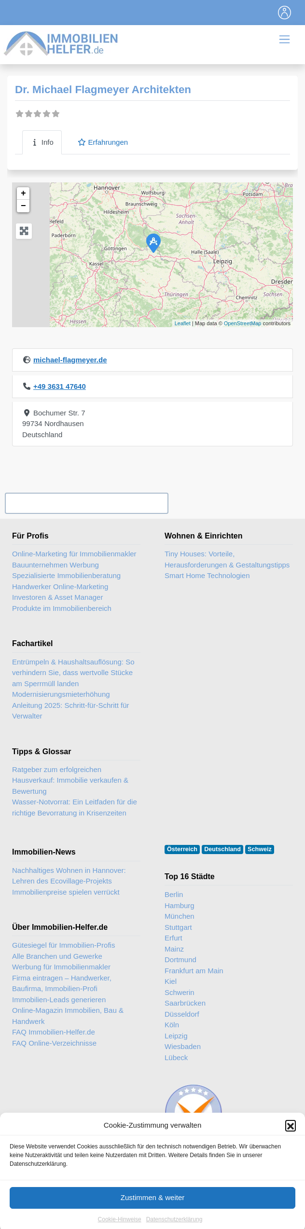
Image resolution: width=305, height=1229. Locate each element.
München (179, 916)
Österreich (182, 849)
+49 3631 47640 (59, 386)
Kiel (171, 981)
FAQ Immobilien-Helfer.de (53, 1032)
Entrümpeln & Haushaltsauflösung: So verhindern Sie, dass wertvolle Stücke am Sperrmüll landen (73, 673)
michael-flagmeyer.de (70, 360)
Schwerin (179, 992)
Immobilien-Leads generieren (59, 999)
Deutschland (222, 849)
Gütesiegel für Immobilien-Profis (63, 945)
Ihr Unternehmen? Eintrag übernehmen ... (86, 503)
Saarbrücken (185, 1003)
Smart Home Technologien (207, 575)
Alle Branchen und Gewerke (57, 956)
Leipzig (176, 1036)
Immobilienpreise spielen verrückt (66, 892)
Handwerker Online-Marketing (60, 586)
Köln (172, 1025)
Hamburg (179, 905)
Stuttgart (178, 927)
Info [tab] (42, 142)
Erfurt (173, 938)
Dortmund (180, 959)
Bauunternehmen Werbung (55, 565)
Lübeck (176, 1057)
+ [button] (23, 193)
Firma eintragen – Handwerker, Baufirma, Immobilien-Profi (61, 983)
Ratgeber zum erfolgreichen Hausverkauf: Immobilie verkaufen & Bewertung (70, 780)
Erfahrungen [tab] (102, 142)
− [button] (23, 206)
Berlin (174, 894)
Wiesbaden (183, 1046)
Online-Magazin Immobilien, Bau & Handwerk (68, 1015)
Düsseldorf (182, 1014)
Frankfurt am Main (194, 971)
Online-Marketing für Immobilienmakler (74, 554)
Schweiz (260, 849)
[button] (290, 1141)
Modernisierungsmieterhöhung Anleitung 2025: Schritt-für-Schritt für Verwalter (70, 705)
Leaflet (183, 323)
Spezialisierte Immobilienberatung (66, 575)
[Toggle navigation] (284, 12)
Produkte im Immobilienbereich (61, 608)
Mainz (174, 949)
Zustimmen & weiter (153, 1213)
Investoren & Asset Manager (57, 597)
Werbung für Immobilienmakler (61, 967)
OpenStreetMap (243, 323)
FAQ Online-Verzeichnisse (54, 1043)
